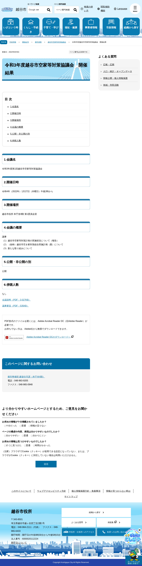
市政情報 (111, 24)
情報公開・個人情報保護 (115, 78)
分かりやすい (12, 435)
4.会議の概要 (16, 127)
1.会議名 (14, 106)
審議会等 (25, 42)
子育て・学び (51, 24)
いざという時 (10, 24)
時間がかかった (42, 445)
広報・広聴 (108, 64)
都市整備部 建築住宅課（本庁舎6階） (26, 377)
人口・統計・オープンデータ (117, 71)
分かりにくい (39, 435)
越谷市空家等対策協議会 (57, 42)
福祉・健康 (71, 24)
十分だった (11, 425)
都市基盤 (38, 42)
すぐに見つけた (13, 445)
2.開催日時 (15, 113)
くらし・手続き (31, 26)
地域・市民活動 (111, 85)
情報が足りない (38, 425)
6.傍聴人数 (15, 140)
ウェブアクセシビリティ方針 (51, 491)
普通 (23, 425)
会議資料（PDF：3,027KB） (16, 300)
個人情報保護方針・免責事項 (86, 491)
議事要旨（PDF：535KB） (15, 306)
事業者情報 (91, 24)
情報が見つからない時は (118, 491)
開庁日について (19, 543)
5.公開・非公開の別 (20, 134)
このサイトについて (21, 491)
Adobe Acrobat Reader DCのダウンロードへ (49, 337)
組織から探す (131, 24)
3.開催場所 (15, 120)
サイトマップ (71, 496)
